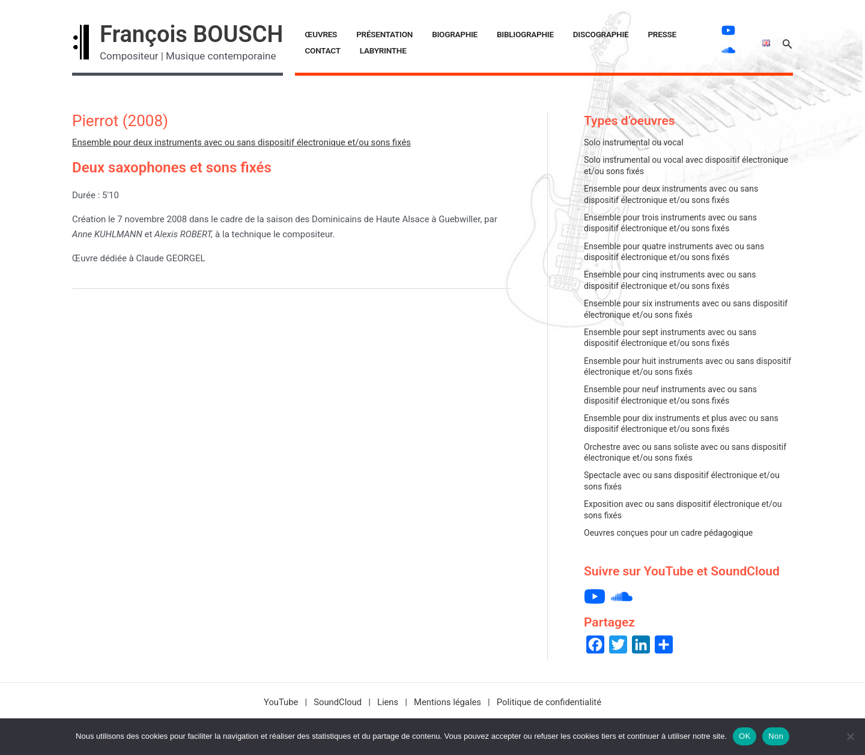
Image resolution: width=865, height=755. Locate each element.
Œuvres (316, 34)
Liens (387, 702)
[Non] (850, 736)
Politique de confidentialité (550, 702)
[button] (787, 42)
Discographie (558, 34)
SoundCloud (336, 702)
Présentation (370, 34)
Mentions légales (447, 702)
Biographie (431, 34)
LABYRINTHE (323, 50)
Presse (609, 34)
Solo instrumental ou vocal (634, 142)
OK (744, 736)
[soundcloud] (723, 50)
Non (775, 736)
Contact (651, 34)
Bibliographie (491, 34)
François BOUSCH (191, 34)
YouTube (278, 702)
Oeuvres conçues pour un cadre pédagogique (670, 533)
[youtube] (723, 30)
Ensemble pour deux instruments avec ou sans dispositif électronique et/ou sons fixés (244, 142)
